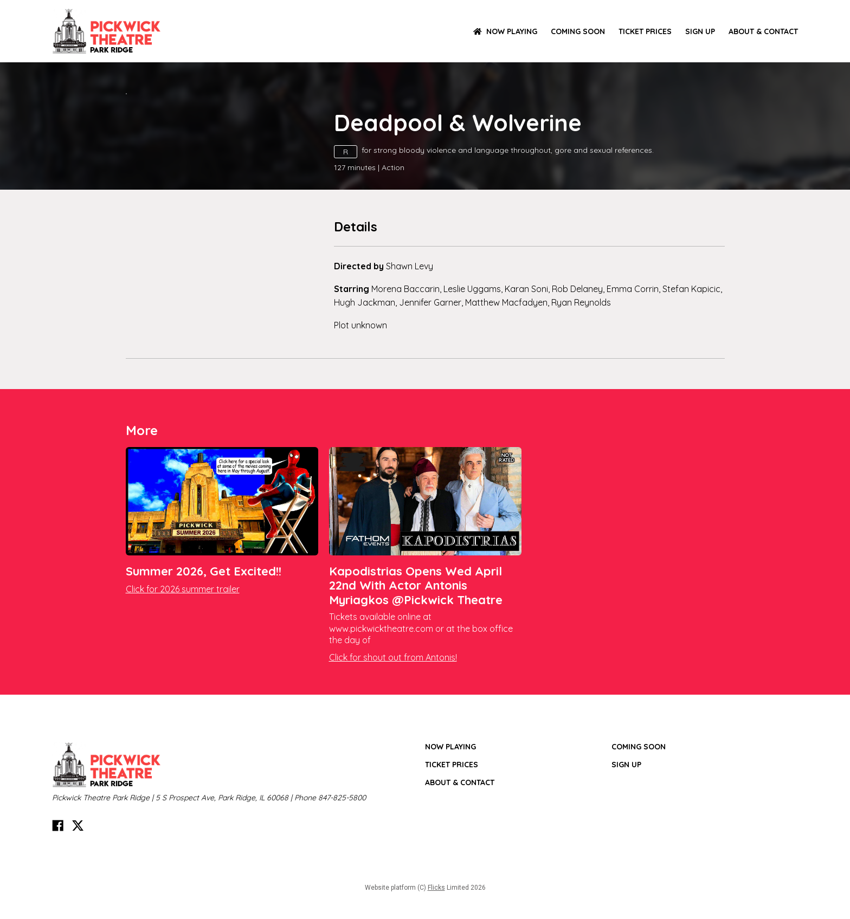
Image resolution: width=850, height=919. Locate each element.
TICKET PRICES (645, 31)
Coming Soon (578, 31)
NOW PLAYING (505, 31)
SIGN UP (700, 31)
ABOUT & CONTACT (763, 31)
